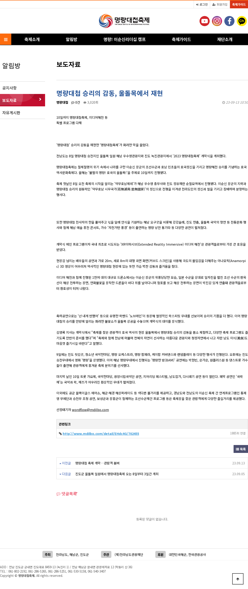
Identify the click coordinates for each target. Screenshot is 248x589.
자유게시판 (11, 112)
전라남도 (62, 554)
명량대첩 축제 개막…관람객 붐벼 (97, 463)
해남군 (73, 554)
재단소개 (224, 39)
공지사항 (9, 88)
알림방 (71, 39)
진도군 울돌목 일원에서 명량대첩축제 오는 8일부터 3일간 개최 (116, 473)
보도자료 (9, 100)
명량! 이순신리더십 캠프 (124, 39)
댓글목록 (66, 493)
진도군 (84, 554)
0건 (75, 102)
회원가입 (219, 4)
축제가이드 (239, 4)
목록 (241, 449)
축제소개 (32, 39)
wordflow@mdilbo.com (90, 409)
